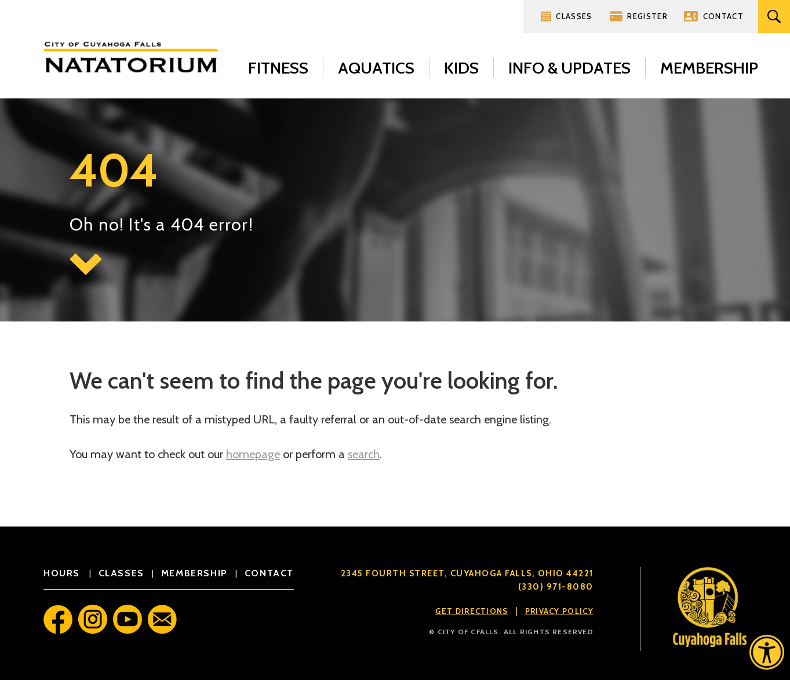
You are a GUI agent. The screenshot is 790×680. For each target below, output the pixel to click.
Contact (723, 16)
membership (194, 573)
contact (269, 573)
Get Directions (471, 611)
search (364, 454)
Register (647, 16)
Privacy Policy (559, 611)
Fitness (278, 68)
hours (63, 573)
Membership (709, 68)
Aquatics (376, 68)
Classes (574, 16)
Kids (461, 68)
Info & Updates (569, 68)
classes (121, 573)
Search (774, 16)
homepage (253, 454)
